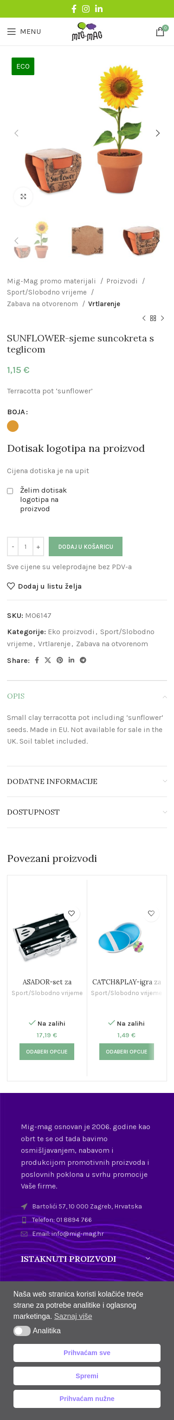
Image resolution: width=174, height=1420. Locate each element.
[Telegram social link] (83, 660)
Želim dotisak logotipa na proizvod (43, 499)
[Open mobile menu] (23, 31)
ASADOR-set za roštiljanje (47, 986)
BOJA (16, 411)
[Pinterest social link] (60, 660)
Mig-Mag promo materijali (52, 281)
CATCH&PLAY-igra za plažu (126, 986)
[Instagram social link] (85, 9)
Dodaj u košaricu (85, 546)
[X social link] (48, 660)
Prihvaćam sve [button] (87, 1352)
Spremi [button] (87, 1376)
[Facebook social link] (74, 9)
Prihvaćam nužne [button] (86, 1398)
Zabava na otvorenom (43, 304)
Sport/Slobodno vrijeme (48, 292)
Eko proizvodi (71, 631)
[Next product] (162, 318)
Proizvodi (123, 281)
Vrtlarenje (104, 304)
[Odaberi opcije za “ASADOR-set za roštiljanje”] (46, 1051)
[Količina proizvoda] (25, 546)
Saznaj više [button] (73, 1316)
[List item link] (87, 1220)
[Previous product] (143, 318)
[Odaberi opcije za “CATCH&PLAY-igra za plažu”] (126, 1051)
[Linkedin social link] (98, 9)
